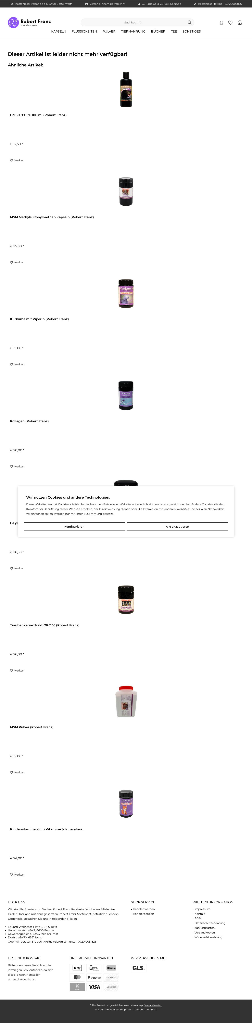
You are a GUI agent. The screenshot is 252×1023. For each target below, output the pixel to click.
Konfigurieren (74, 526)
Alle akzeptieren (177, 526)
